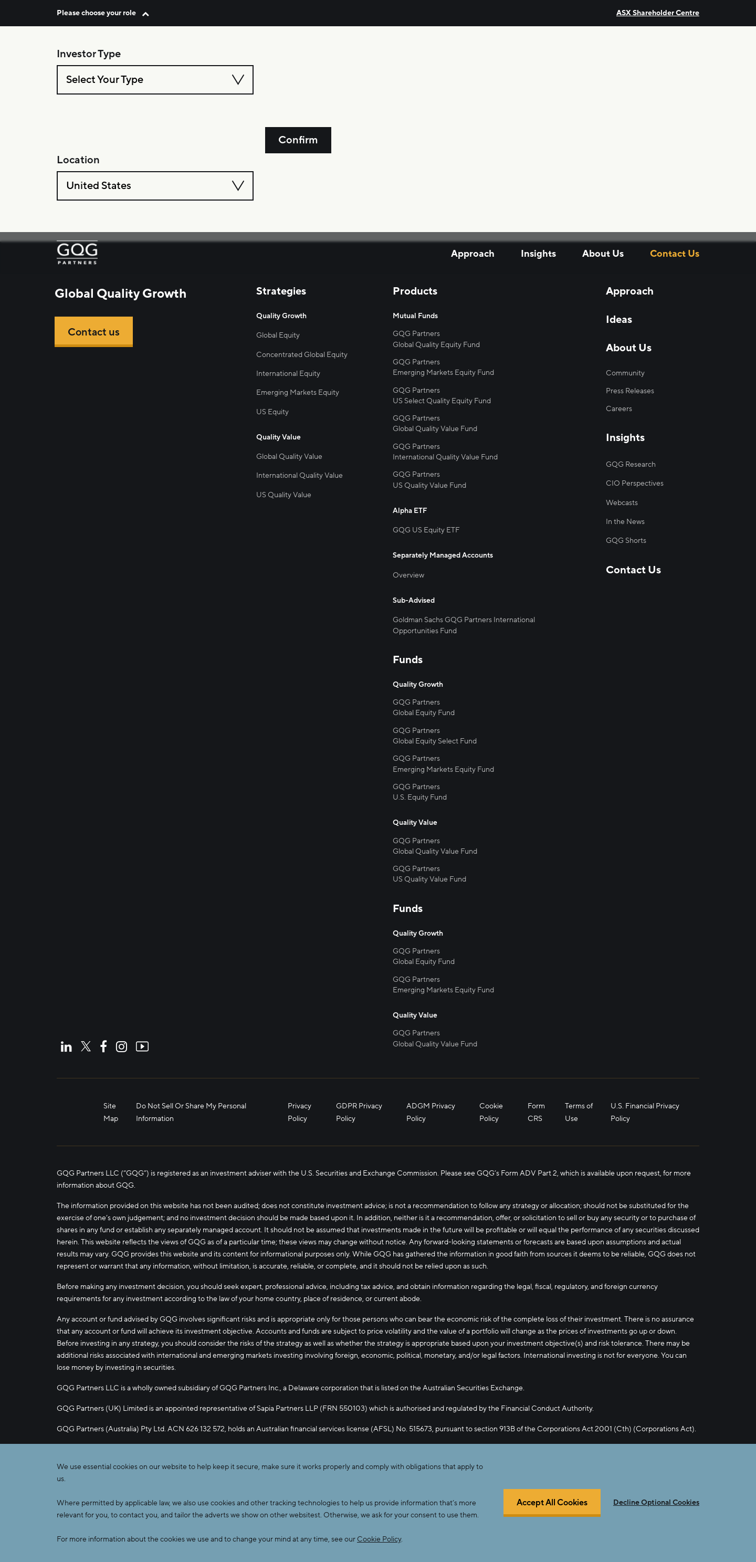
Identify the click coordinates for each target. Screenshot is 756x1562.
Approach (473, 152)
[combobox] (155, 79)
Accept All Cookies (552, 1503)
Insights (538, 152)
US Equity (272, 412)
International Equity (288, 374)
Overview (408, 575)
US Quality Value (283, 496)
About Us (603, 152)
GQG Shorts (626, 542)
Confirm (298, 80)
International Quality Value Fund (445, 457)
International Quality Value (299, 477)
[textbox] (155, 79)
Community (625, 373)
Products (415, 291)
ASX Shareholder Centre (657, 13)
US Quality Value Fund (429, 879)
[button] (103, 12)
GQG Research (631, 465)
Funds (408, 660)
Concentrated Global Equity (302, 355)
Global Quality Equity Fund (436, 344)
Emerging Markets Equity (297, 393)
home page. (265, 179)
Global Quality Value (289, 458)
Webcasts (622, 503)
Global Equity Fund (424, 713)
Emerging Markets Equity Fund (443, 372)
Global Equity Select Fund (435, 741)
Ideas (619, 320)
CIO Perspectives (635, 484)
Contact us (94, 332)
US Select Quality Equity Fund (442, 400)
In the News (625, 523)
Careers (619, 409)
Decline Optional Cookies (656, 1502)
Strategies (281, 291)
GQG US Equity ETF (426, 529)
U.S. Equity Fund (420, 797)
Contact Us (674, 152)
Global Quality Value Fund (435, 429)
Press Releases (630, 391)
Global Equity (278, 335)
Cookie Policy (379, 1539)
